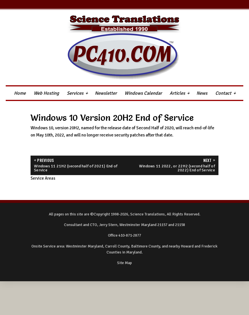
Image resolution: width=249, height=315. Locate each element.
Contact (223, 93)
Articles (177, 93)
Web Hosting (46, 93)
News (201, 93)
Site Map (124, 262)
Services (75, 93)
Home (20, 93)
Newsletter (106, 93)
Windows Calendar (143, 93)
